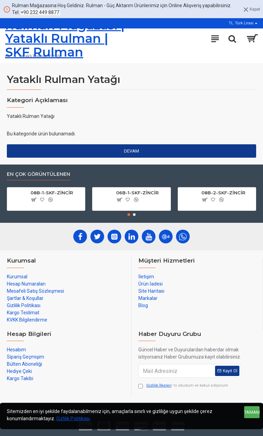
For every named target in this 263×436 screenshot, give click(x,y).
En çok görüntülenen (38, 174)
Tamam (252, 412)
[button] (128, 214)
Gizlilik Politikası (73, 418)
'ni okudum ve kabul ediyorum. (183, 386)
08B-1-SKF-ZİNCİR (51, 192)
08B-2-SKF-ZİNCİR (223, 192)
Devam (131, 151)
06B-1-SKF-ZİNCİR (137, 192)
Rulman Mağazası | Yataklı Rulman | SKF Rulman (65, 38)
